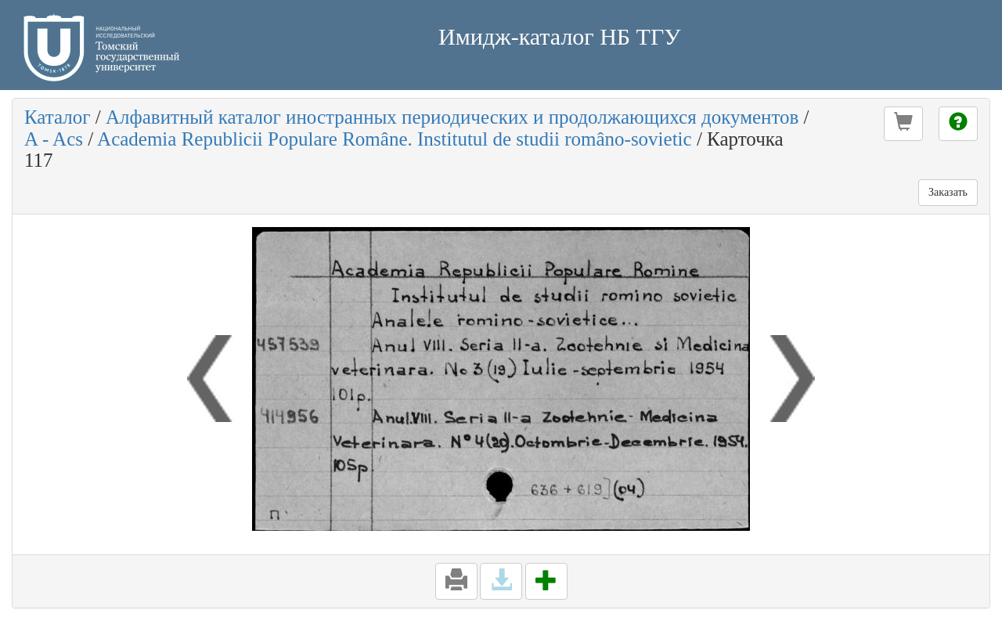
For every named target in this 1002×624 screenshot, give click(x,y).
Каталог (57, 117)
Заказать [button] (948, 192)
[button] (903, 123)
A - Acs (53, 139)
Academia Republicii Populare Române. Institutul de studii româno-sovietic (394, 139)
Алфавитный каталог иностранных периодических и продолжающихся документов (452, 117)
